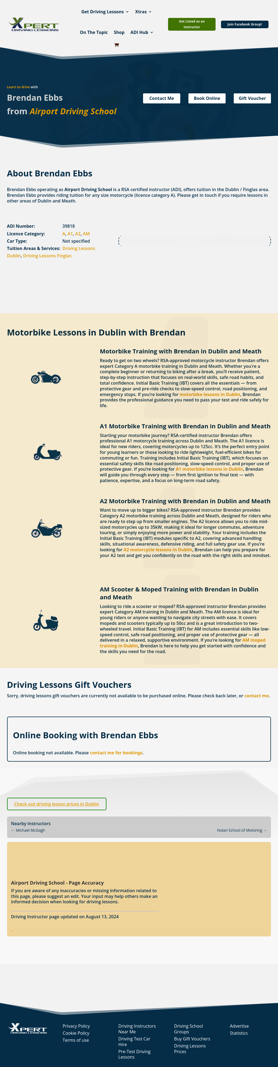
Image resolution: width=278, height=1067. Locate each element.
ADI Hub (139, 32)
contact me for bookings (116, 753)
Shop (119, 32)
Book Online (207, 98)
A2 (78, 234)
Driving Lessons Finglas (47, 256)
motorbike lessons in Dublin (210, 394)
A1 (70, 234)
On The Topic (94, 32)
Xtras (141, 12)
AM (86, 234)
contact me (256, 696)
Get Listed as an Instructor (192, 24)
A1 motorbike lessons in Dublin (209, 469)
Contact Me (161, 98)
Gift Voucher (252, 98)
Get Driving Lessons (102, 12)
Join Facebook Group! (245, 24)
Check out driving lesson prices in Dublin (56, 804)
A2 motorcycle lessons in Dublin (158, 550)
